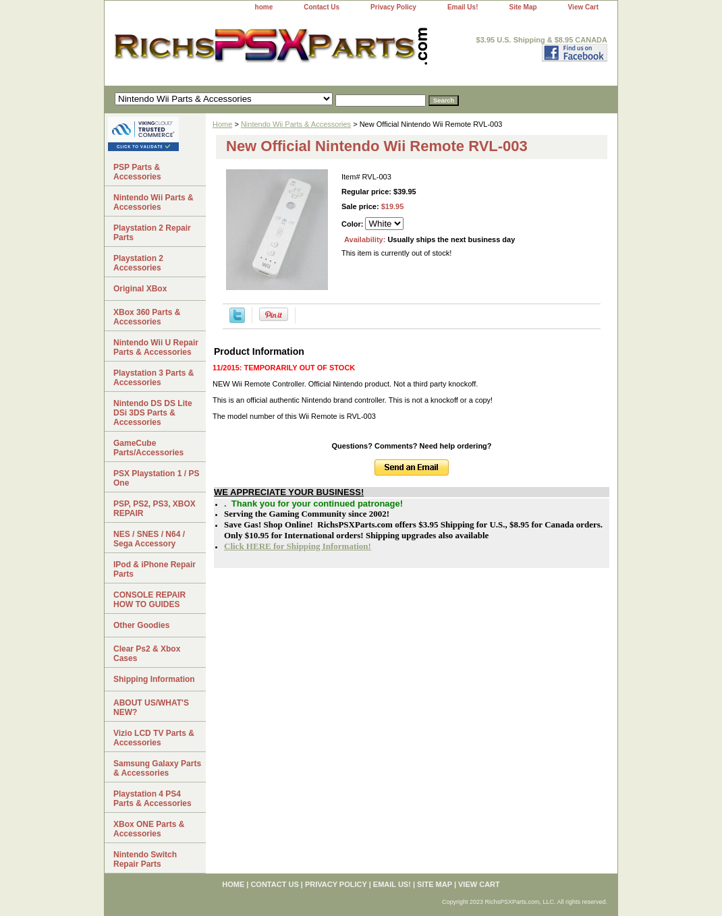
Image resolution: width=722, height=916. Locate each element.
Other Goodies (141, 625)
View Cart (583, 7)
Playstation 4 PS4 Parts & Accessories (152, 798)
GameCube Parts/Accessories (148, 447)
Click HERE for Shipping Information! (297, 546)
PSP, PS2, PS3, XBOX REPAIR (154, 508)
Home (222, 124)
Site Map (522, 7)
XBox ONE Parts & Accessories (148, 829)
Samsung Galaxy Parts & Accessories (157, 768)
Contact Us (321, 7)
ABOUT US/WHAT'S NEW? (151, 707)
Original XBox (140, 288)
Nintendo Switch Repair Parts (145, 859)
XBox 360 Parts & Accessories (146, 317)
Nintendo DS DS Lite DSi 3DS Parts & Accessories (152, 413)
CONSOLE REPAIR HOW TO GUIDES (149, 599)
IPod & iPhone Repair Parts (154, 569)
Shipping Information (154, 679)
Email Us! (462, 7)
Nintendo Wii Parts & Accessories (296, 124)
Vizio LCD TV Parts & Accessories (153, 737)
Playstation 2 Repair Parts (152, 232)
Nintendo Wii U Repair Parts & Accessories (155, 347)
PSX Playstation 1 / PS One (156, 478)
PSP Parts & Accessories (137, 172)
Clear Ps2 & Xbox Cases (146, 653)
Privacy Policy (393, 7)
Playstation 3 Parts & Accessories (153, 377)
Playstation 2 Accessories (138, 263)
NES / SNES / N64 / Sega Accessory (149, 538)
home (264, 7)
